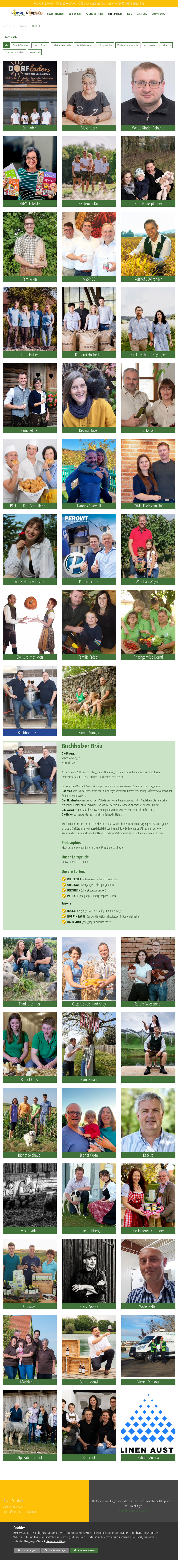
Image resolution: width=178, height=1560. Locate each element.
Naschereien (150, 45)
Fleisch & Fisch (40, 45)
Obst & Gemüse (20, 45)
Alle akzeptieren (82, 1550)
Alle (6, 45)
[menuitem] (55, 14)
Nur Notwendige (53, 1551)
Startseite (7, 26)
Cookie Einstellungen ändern (133, 1510)
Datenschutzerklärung (56, 1541)
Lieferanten (21, 26)
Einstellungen (25, 1551)
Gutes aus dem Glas (15, 52)
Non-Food (35, 52)
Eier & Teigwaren (84, 45)
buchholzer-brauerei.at (111, 777)
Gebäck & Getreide (61, 45)
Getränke (166, 45)
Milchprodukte (105, 45)
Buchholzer (35, 26)
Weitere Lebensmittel (128, 45)
